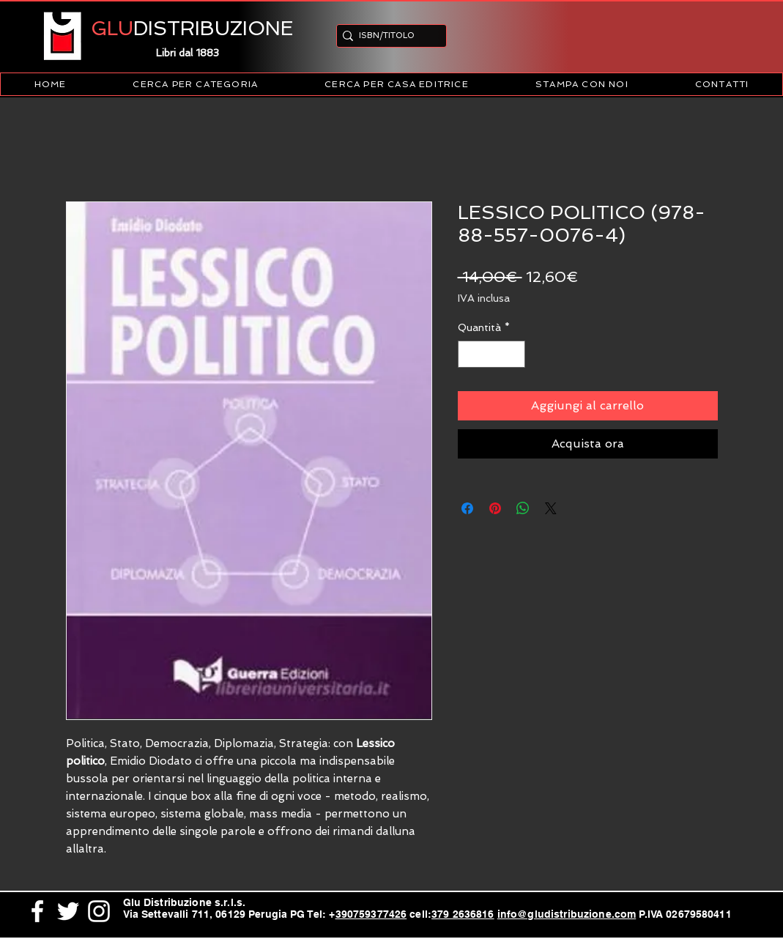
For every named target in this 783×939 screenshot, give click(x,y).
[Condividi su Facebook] (467, 508)
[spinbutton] (491, 354)
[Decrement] (469, 354)
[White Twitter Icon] (68, 911)
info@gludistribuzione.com (567, 914)
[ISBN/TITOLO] (387, 35)
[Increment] (514, 354)
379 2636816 (462, 914)
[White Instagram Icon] (99, 911)
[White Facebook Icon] (37, 911)
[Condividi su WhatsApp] (523, 508)
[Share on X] (551, 508)
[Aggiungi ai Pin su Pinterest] (495, 508)
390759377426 (371, 914)
